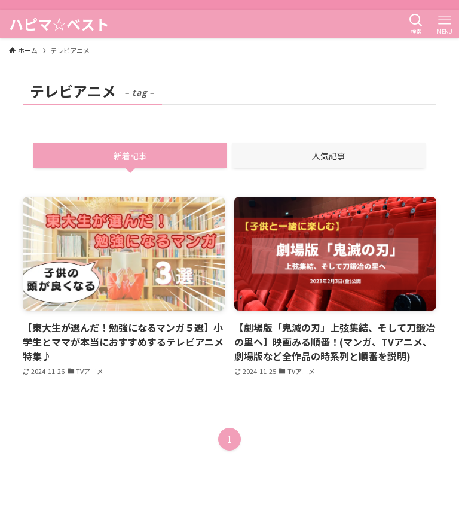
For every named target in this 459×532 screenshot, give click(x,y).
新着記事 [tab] (130, 156)
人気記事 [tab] (328, 156)
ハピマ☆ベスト (59, 24)
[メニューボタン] (444, 24)
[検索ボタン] (416, 24)
